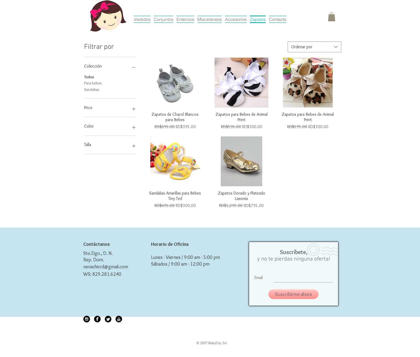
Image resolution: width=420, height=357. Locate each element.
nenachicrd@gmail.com (105, 267)
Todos (89, 76)
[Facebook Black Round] (97, 319)
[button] (331, 16)
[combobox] (314, 47)
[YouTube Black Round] (118, 319)
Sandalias (91, 89)
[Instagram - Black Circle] (86, 319)
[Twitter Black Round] (108, 319)
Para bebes (93, 82)
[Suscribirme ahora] (293, 294)
